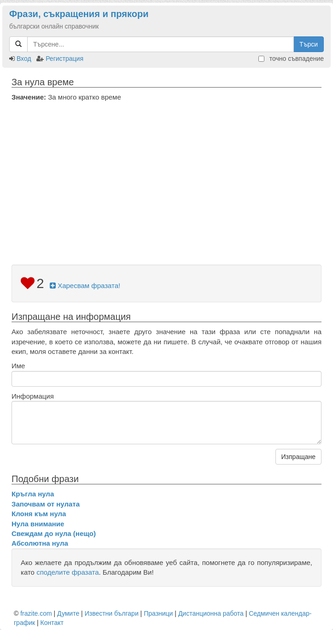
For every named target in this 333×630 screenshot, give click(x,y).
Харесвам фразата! (85, 285)
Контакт (52, 622)
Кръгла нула (33, 494)
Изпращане (298, 456)
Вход (24, 58)
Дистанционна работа (211, 613)
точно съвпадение (291, 58)
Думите (68, 613)
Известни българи (112, 613)
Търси (308, 44)
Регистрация (64, 58)
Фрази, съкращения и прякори (78, 14)
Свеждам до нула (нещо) (54, 533)
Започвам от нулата (46, 504)
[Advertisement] (166, 171)
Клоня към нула (39, 514)
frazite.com (36, 613)
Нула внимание (38, 524)
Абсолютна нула (40, 543)
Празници (158, 613)
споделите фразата (67, 572)
